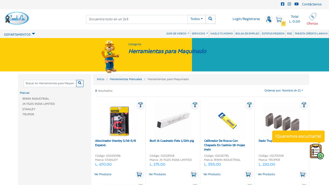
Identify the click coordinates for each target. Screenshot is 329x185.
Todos (195, 19)
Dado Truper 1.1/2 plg (279, 122)
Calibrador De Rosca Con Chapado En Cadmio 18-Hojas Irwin (225, 126)
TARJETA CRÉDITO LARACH (311, 34)
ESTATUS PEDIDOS (273, 34)
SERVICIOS (199, 34)
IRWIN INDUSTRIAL (35, 99)
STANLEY (28, 109)
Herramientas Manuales (126, 79)
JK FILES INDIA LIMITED (38, 104)
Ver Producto (103, 174)
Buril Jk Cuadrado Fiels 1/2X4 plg (172, 122)
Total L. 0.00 (294, 19)
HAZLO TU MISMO (222, 34)
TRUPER (28, 114)
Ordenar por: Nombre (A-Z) (282, 91)
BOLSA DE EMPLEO (247, 34)
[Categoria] (50, 83)
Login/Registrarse (246, 19)
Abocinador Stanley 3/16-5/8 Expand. (116, 124)
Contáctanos (312, 4)
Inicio (100, 79)
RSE (289, 34)
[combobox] (137, 19)
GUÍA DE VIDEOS (176, 34)
